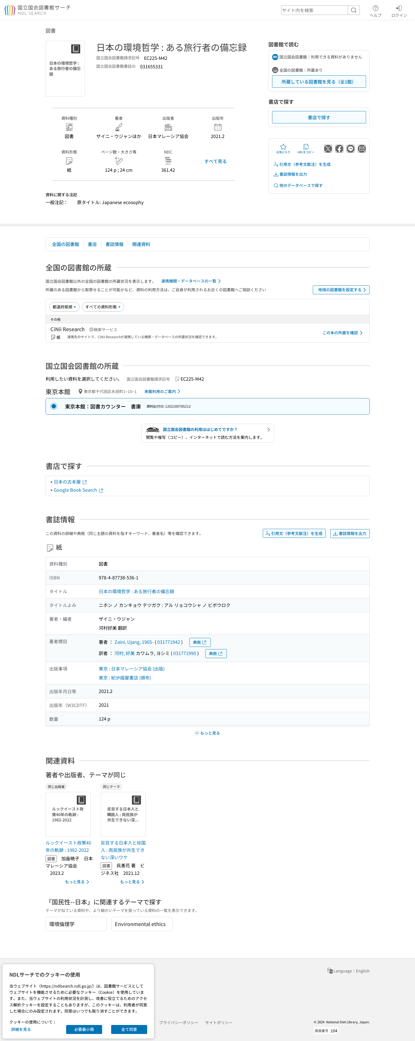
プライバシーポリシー (178, 1022)
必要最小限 (84, 1029)
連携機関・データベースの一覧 (192, 281)
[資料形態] (103, 306)
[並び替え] (64, 306)
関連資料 (141, 244)
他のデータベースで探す (298, 185)
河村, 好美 (125, 653)
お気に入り (283, 148)
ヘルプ (376, 10)
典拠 (200, 642)
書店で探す (319, 117)
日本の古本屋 (71, 481)
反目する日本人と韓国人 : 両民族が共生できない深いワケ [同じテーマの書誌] (123, 849)
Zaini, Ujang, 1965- (134, 641)
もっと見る (78, 882)
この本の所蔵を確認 (343, 332)
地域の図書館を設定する (343, 289)
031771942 (168, 641)
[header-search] (320, 10)
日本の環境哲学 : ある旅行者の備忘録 (136, 591)
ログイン (399, 10)
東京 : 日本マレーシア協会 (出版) (132, 668)
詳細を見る (21, 1029)
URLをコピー (305, 148)
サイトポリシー (219, 1022)
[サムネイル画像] (69, 814)
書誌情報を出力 (290, 174)
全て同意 (129, 1029)
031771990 (184, 653)
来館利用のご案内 (163, 391)
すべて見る (215, 161)
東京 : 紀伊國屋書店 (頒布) (125, 677)
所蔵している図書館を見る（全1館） (319, 81)
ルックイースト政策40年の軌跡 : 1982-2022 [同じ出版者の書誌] (68, 846)
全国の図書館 (65, 244)
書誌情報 (115, 244)
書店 (92, 244)
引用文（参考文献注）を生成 (302, 164)
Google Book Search (79, 489)
